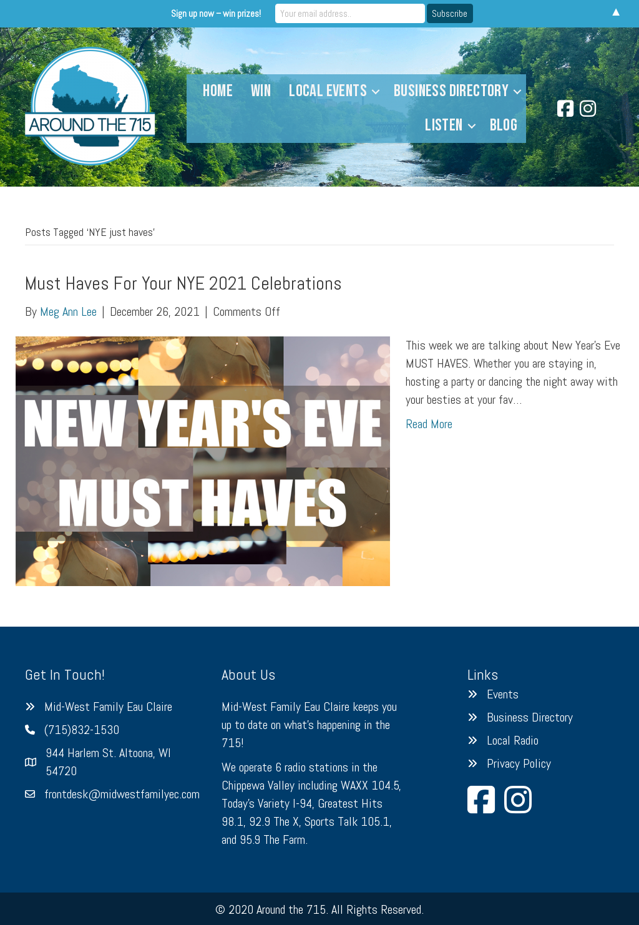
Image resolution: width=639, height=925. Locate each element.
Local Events (328, 91)
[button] (375, 91)
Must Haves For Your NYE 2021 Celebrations (183, 283)
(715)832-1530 (81, 730)
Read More (429, 424)
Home (218, 91)
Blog (504, 125)
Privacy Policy (519, 763)
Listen (443, 125)
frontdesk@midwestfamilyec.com (122, 794)
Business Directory (451, 91)
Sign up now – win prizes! (216, 13)
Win (261, 91)
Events (503, 694)
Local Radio (513, 740)
